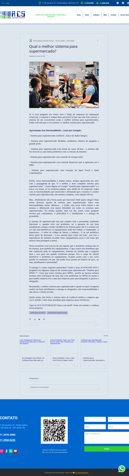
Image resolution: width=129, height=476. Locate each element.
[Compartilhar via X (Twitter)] (35, 319)
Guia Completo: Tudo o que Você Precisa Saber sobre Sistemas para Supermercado (63, 359)
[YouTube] (15, 451)
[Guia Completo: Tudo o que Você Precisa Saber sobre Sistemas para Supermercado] (64, 347)
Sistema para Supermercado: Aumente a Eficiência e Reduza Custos (93, 359)
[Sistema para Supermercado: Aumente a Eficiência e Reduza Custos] (94, 347)
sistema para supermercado (57, 313)
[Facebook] (6, 451)
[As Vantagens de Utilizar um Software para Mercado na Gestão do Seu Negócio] (33, 347)
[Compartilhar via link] (44, 319)
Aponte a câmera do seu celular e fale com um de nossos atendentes (55, 451)
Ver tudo (106, 335)
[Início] (3, 3)
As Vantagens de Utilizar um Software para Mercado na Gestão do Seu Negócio (33, 359)
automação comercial (37, 313)
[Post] (8, 3)
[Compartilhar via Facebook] (30, 319)
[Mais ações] (98, 41)
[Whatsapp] (11, 451)
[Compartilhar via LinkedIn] (39, 319)
